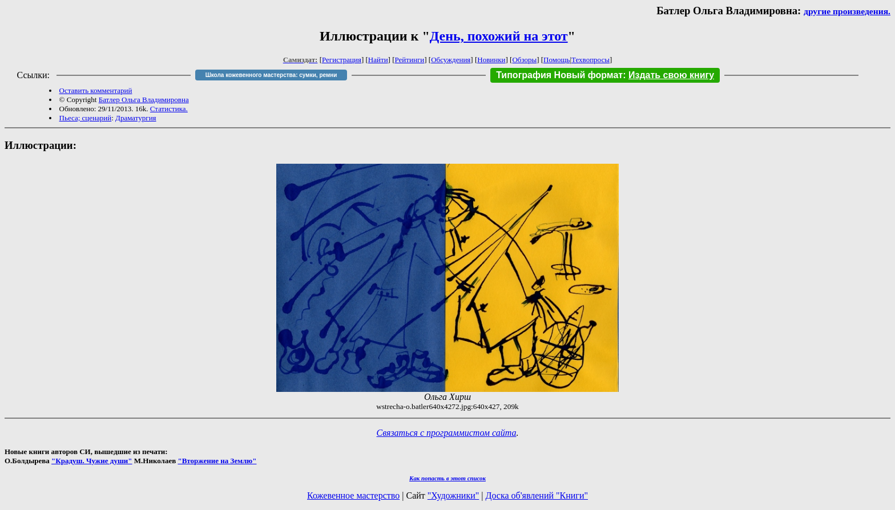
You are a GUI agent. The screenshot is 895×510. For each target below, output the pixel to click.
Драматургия (135, 118)
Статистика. (169, 108)
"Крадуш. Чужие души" (91, 460)
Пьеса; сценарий (85, 118)
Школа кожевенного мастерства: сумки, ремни (271, 75)
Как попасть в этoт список (447, 478)
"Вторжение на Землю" (217, 460)
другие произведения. (847, 11)
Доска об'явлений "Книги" (536, 495)
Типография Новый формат (559, 75)
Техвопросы (590, 59)
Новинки (491, 59)
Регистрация (341, 59)
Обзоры (524, 59)
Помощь (556, 59)
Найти (378, 59)
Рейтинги (410, 59)
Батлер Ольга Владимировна (144, 99)
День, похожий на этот (499, 36)
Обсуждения (450, 59)
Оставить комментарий (95, 90)
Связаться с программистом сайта (447, 433)
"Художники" (453, 495)
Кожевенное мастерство (353, 495)
